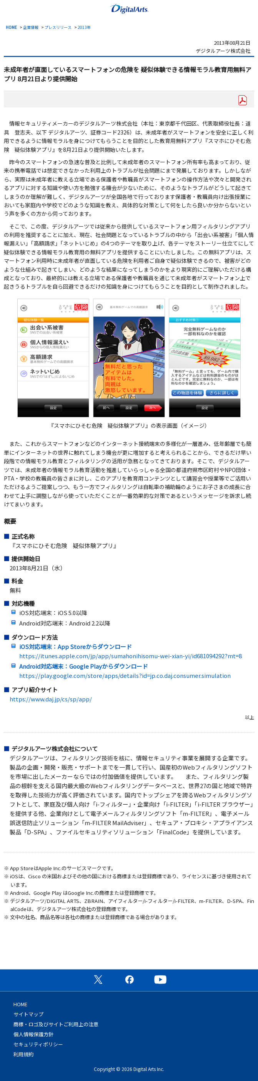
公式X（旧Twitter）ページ (98, 979)
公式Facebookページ (129, 979)
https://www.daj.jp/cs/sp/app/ (51, 699)
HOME (11, 27)
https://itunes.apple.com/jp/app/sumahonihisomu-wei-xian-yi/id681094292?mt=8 (130, 656)
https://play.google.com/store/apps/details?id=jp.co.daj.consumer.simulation (125, 675)
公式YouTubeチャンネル (160, 979)
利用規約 (23, 1054)
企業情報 (30, 27)
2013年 (84, 27)
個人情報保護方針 (33, 1034)
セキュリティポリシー (38, 1044)
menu (9, 8)
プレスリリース (58, 27)
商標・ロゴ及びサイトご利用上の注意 (55, 1024)
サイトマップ (28, 1014)
